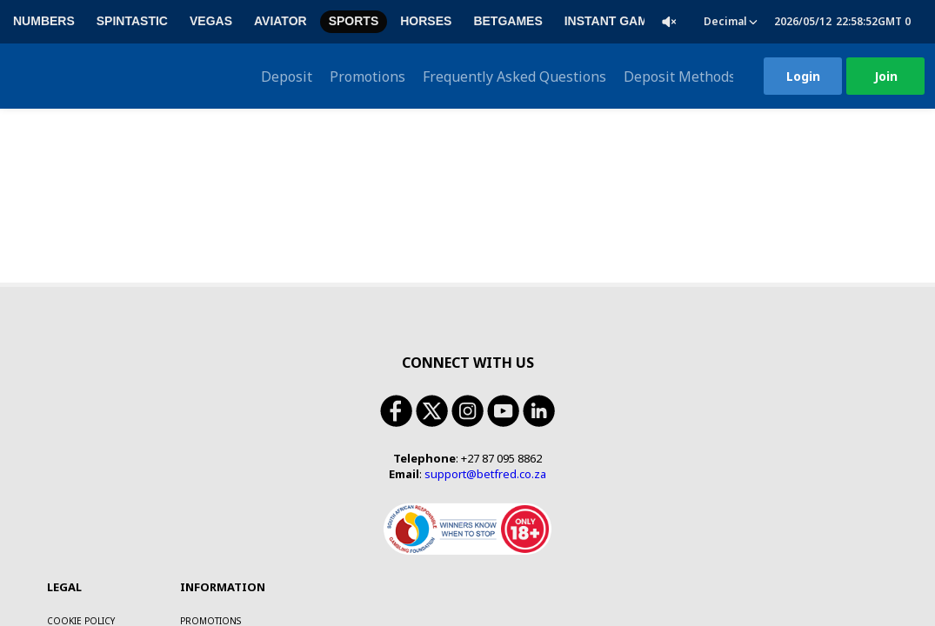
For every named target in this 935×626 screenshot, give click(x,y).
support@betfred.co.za (485, 365)
